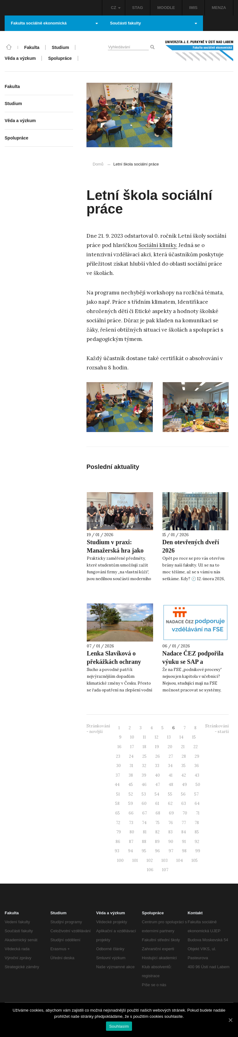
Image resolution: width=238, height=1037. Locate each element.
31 (131, 765)
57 (196, 794)
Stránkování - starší (217, 729)
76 (170, 822)
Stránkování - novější (98, 729)
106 (150, 869)
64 (197, 803)
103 (164, 860)
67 (144, 813)
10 (132, 737)
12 (156, 737)
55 (170, 794)
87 (131, 841)
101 (135, 860)
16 (119, 746)
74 (144, 822)
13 (169, 737)
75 (157, 822)
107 (165, 869)
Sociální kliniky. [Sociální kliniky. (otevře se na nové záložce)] (158, 245)
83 (170, 832)
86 (118, 841)
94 (130, 851)
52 (131, 794)
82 (157, 832)
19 (157, 746)
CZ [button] (116, 7)
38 (131, 775)
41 (171, 775)
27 (171, 756)
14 (181, 737)
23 (118, 756)
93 (117, 851)
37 (118, 775)
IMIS (193, 7)
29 (197, 756)
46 (144, 784)
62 (170, 803)
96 (157, 851)
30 (118, 765)
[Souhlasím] (230, 1020)
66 (131, 813)
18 (144, 746)
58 (117, 803)
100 (120, 860)
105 (195, 860)
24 (131, 756)
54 (157, 794)
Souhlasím (119, 1026)
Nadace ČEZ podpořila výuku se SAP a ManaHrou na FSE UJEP (193, 666)
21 (183, 746)
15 (194, 737)
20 (170, 746)
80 (132, 832)
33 (157, 765)
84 (183, 832)
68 (158, 813)
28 (184, 756)
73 (131, 822)
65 (117, 813)
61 (157, 803)
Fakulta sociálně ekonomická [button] (54, 23)
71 (198, 813)
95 (144, 851)
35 (183, 765)
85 (197, 832)
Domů (98, 164)
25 (144, 756)
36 (196, 765)
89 (157, 841)
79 (118, 832)
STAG (137, 7)
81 (145, 832)
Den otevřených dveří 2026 (190, 546)
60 (144, 803)
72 (118, 822)
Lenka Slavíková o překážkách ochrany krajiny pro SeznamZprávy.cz (114, 666)
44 (117, 784)
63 (183, 803)
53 (144, 794)
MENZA (219, 7)
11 (144, 737)
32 (144, 765)
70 (185, 813)
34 (170, 765)
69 (171, 813)
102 (150, 860)
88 (144, 841)
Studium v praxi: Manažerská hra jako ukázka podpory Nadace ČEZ (119, 555)
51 (118, 794)
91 (184, 841)
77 (184, 822)
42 (183, 775)
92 (197, 841)
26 (157, 756)
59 (130, 803)
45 (130, 784)
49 (184, 784)
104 (179, 860)
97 (171, 851)
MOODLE (166, 7)
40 (157, 775)
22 (195, 746)
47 (157, 784)
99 (197, 851)
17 (132, 746)
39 (144, 775)
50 (198, 784)
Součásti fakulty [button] (153, 23)
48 (171, 784)
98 (184, 851)
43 (197, 775)
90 (170, 841)
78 (197, 822)
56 (183, 794)
